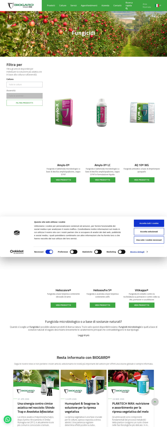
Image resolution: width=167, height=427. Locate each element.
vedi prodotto (63, 180)
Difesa (14, 14)
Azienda (105, 5)
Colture (62, 5)
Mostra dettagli (137, 422)
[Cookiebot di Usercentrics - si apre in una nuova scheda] (16, 422)
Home (9, 14)
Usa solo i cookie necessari (145, 410)
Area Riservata (147, 5)
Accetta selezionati (145, 401)
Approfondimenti (89, 5)
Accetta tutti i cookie (145, 393)
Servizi (73, 5)
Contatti (117, 5)
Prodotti (51, 5)
